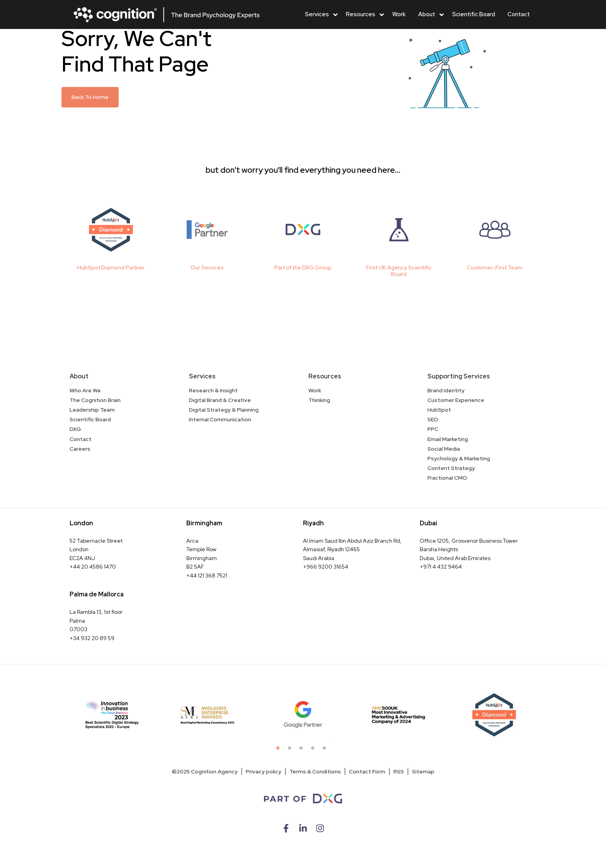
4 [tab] (314, 750)
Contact (518, 14)
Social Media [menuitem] (443, 448)
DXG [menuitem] (75, 429)
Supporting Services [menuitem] (458, 376)
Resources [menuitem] (324, 376)
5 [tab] (326, 750)
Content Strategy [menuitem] (451, 468)
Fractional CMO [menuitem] (447, 477)
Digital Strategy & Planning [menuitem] (224, 409)
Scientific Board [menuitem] (90, 419)
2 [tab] (291, 750)
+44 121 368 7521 (206, 575)
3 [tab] (303, 750)
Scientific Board (473, 14)
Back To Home (90, 97)
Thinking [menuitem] (319, 400)
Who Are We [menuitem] (85, 390)
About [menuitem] (79, 376)
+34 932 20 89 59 (92, 638)
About (426, 14)
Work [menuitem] (314, 390)
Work (399, 14)
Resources (360, 14)
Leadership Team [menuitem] (92, 409)
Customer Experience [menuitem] (455, 400)
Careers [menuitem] (80, 448)
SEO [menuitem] (432, 419)
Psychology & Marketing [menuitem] (458, 458)
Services (317, 14)
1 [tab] (280, 750)
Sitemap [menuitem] (423, 771)
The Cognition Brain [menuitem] (95, 400)
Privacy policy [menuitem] (263, 771)
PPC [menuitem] (432, 429)
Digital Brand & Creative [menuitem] (220, 400)
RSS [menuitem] (398, 771)
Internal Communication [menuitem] (220, 419)
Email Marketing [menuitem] (447, 439)
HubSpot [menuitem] (439, 409)
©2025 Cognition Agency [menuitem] (205, 771)
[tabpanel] (112, 714)
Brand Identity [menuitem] (446, 390)
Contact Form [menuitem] (367, 771)
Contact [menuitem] (81, 439)
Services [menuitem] (202, 376)
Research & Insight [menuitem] (213, 390)
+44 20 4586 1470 (93, 566)
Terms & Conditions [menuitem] (315, 771)
